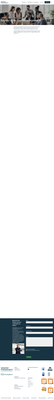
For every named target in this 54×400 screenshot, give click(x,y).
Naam (27, 320)
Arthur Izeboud (14, 327)
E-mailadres (28, 325)
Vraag (27, 336)
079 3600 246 (16, 368)
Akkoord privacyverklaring (30, 349)
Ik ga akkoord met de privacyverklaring (33, 350)
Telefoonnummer (29, 331)
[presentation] (31, 353)
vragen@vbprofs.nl (17, 369)
